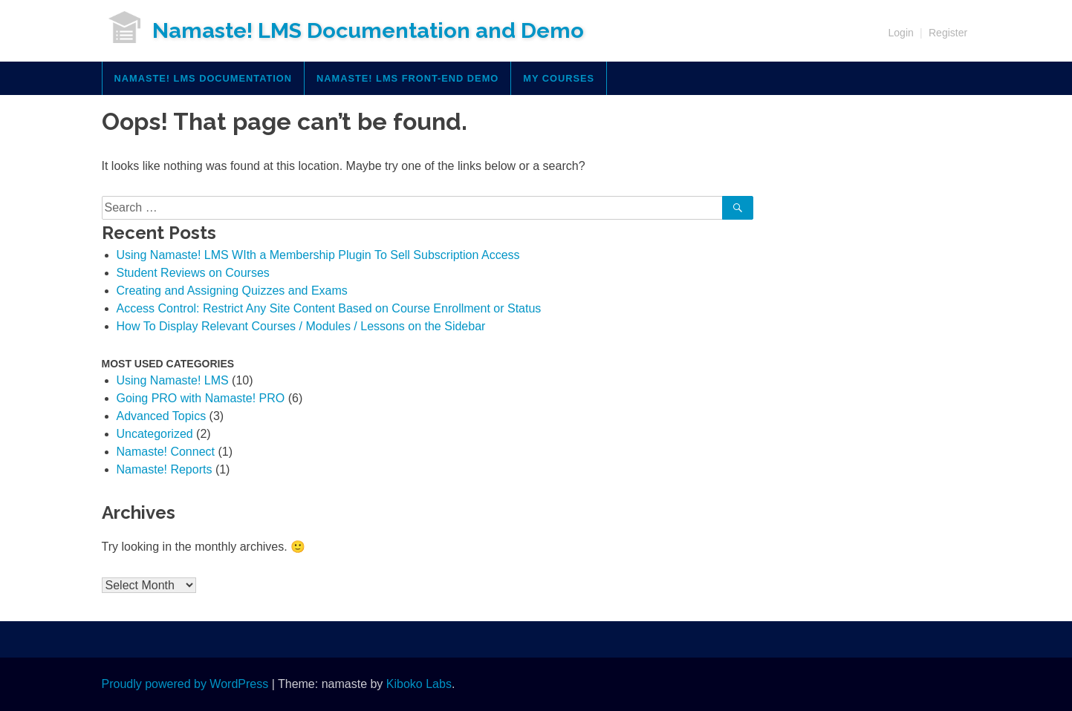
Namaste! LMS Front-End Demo (407, 78)
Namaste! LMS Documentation (203, 78)
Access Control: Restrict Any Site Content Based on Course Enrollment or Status (329, 308)
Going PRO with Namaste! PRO (201, 398)
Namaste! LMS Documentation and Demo (368, 30)
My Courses (558, 78)
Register (948, 33)
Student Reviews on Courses (193, 272)
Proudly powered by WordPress (185, 684)
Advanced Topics (162, 416)
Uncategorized (155, 433)
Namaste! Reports (164, 469)
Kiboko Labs (419, 684)
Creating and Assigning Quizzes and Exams (232, 290)
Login (901, 33)
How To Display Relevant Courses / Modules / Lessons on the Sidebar (301, 326)
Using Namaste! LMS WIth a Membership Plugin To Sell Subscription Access (318, 255)
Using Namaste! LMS (173, 380)
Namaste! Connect (166, 451)
